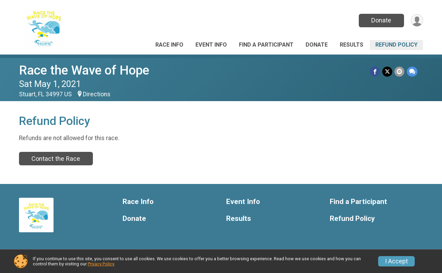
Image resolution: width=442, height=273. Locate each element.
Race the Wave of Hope (84, 70)
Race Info (169, 44)
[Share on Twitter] (388, 72)
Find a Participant (266, 44)
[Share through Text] (412, 72)
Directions (96, 94)
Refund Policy (396, 44)
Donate (381, 20)
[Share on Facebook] (376, 72)
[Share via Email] (400, 72)
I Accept (396, 261)
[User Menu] (416, 20)
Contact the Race (55, 158)
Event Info (211, 44)
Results (351, 44)
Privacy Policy (101, 263)
